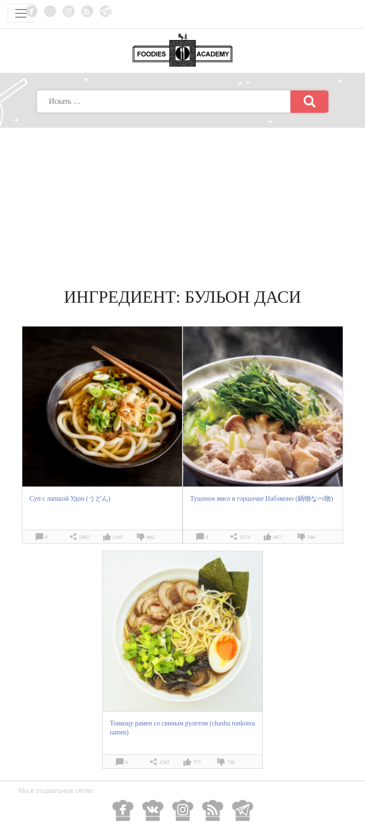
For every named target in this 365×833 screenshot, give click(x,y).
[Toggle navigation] (21, 13)
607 (277, 537)
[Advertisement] (182, 199)
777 (197, 762)
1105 (118, 537)
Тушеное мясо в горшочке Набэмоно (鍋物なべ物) (261, 498)
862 (150, 537)
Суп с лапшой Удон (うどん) (69, 498)
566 (311, 537)
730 (231, 762)
